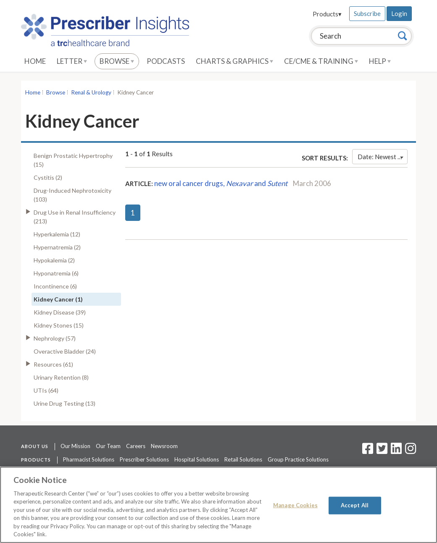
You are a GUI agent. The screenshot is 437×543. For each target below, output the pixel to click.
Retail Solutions (243, 459)
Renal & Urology (91, 92)
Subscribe (367, 13)
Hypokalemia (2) (54, 260)
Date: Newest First (383, 156)
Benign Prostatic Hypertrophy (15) (73, 160)
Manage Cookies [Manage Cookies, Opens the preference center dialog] (295, 505)
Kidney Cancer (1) (58, 299)
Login (399, 13)
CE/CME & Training (321, 61)
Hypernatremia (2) (57, 247)
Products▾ (327, 14)
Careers (135, 446)
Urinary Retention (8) (61, 377)
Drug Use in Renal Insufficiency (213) (75, 217)
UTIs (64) (46, 390)
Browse (117, 61)
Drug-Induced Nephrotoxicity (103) (72, 195)
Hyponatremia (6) (56, 273)
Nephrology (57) (55, 338)
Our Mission (75, 446)
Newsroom (164, 446)
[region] (218, 505)
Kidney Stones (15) (59, 325)
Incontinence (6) (55, 286)
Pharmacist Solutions (88, 459)
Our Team (108, 446)
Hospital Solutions (196, 459)
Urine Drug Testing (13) (64, 403)
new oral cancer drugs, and (220, 183)
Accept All (355, 505)
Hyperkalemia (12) (57, 234)
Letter (72, 61)
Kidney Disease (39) (60, 312)
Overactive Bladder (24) (65, 351)
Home (35, 61)
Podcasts (166, 61)
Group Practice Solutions (298, 459)
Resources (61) (53, 364)
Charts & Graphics (234, 61)
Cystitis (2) (48, 177)
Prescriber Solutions (144, 459)
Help (380, 61)
